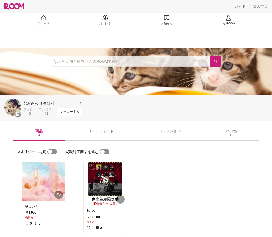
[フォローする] (69, 112)
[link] (43, 181)
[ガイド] (240, 6)
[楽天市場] (260, 6)
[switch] (52, 151)
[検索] (215, 61)
